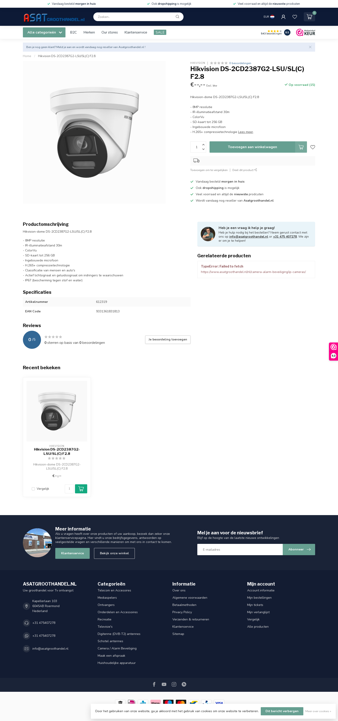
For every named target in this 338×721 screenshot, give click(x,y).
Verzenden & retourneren (190, 619)
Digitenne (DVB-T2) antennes (119, 634)
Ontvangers (106, 605)
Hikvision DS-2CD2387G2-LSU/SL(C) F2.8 (67, 56)
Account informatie (261, 590)
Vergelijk (43, 488)
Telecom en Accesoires (114, 590)
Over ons (179, 590)
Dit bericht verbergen (282, 711)
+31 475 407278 (285, 236)
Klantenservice (135, 32)
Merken (89, 32)
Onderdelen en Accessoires (118, 612)
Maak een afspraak (111, 655)
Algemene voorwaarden (189, 598)
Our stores (109, 32)
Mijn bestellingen (259, 598)
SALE (160, 32)
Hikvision (197, 63)
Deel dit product (244, 170)
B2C (73, 32)
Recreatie (104, 619)
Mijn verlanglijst (258, 612)
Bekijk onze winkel (114, 553)
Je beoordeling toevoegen (168, 340)
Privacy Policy (182, 612)
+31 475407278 (43, 623)
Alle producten (258, 627)
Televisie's (105, 627)
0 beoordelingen (240, 63)
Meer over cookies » (318, 711)
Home (27, 56)
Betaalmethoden (184, 605)
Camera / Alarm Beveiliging (117, 648)
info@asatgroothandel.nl (248, 236)
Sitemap (178, 634)
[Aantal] (69, 488)
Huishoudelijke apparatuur (117, 663)
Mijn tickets (255, 605)
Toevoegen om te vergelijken (209, 170)
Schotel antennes (110, 641)
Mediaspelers (107, 598)
